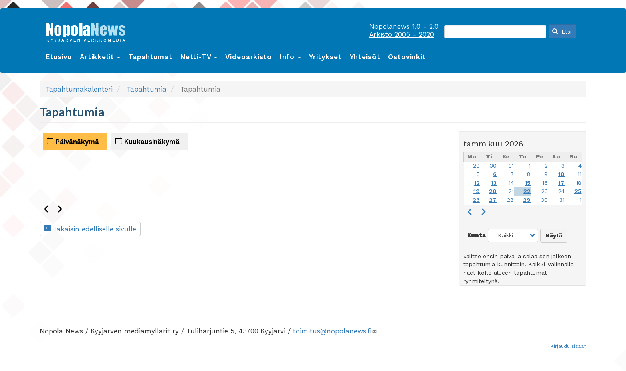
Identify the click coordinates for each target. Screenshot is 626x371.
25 (578, 191)
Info (290, 57)
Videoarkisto (248, 57)
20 (493, 191)
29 (476, 165)
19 (476, 191)
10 (561, 174)
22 (527, 191)
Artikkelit (100, 57)
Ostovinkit (407, 57)
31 (511, 165)
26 (476, 200)
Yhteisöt (365, 57)
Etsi (561, 31)
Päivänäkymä (73, 141)
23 (544, 191)
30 (493, 165)
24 (561, 191)
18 (579, 183)
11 (580, 174)
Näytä (553, 235)
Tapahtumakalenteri (79, 89)
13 (494, 183)
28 (510, 200)
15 (528, 183)
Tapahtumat (150, 57)
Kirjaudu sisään (568, 346)
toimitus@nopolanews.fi (335, 331)
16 (545, 183)
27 (493, 200)
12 (477, 183)
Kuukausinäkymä (147, 141)
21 (511, 191)
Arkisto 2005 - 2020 (401, 34)
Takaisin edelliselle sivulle (90, 229)
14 (511, 183)
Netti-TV (199, 57)
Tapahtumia (146, 89)
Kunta (476, 235)
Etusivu (59, 57)
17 (561, 183)
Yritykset (325, 57)
